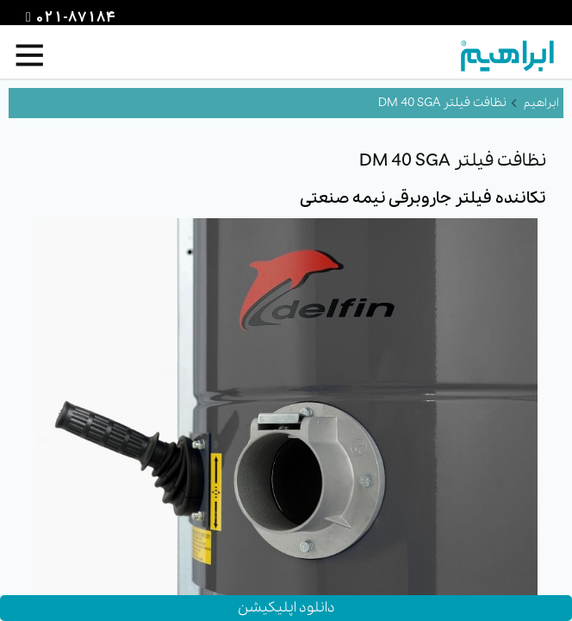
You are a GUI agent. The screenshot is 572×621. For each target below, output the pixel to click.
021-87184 (73, 18)
